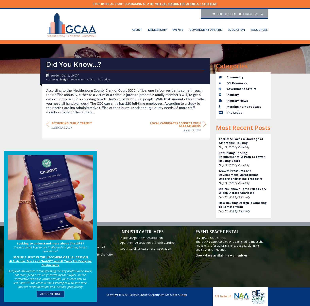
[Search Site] (262, 13)
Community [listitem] (231, 77)
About (137, 30)
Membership (157, 30)
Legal (184, 295)
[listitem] (243, 143)
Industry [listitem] (229, 95)
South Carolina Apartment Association (145, 248)
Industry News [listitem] (233, 101)
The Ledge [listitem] (230, 112)
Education (236, 30)
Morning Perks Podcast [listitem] (240, 106)
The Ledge (103, 79)
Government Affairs (205, 30)
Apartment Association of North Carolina (147, 242)
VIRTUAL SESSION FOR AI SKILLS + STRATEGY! (186, 4)
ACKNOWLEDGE (50, 294)
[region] (176, 127)
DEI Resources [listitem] (233, 83)
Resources (259, 30)
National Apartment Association (141, 238)
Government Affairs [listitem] (237, 89)
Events (178, 30)
